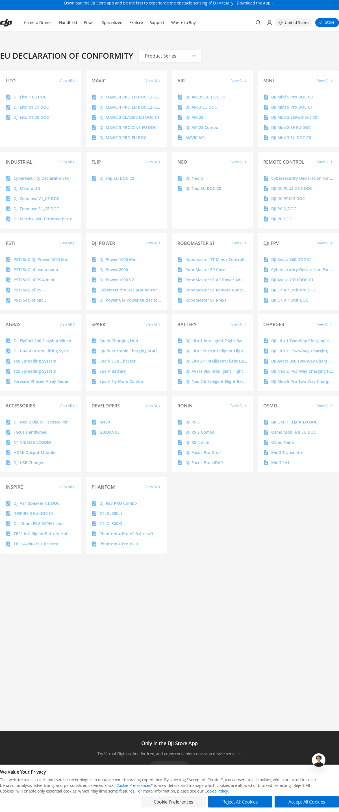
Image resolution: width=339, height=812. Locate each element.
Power (89, 9)
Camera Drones (38, 9)
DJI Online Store (81, 790)
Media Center (218, 790)
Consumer (8, 790)
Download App (169, 753)
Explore (136, 9)
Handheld (68, 9)
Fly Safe (144, 790)
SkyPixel (283, 790)
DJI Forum (284, 799)
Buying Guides (218, 799)
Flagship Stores (81, 799)
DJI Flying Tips (149, 799)
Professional (9, 799)
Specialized (112, 9)
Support (157, 9)
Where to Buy (183, 9)
